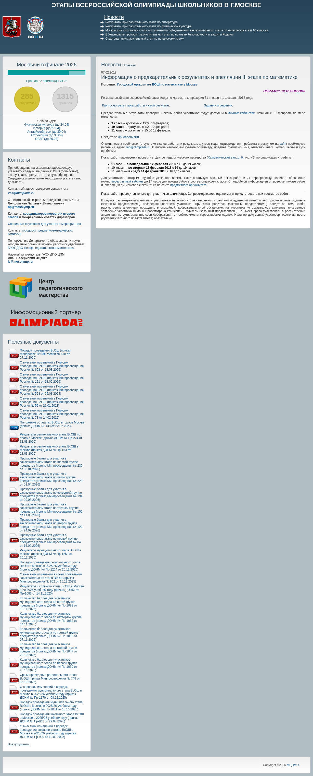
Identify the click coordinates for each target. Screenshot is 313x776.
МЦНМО (293, 765)
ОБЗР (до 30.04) (46, 139)
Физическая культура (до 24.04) (46, 124)
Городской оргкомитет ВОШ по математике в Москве (157, 84)
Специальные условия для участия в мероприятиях (45, 224)
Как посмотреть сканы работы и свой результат (135, 105)
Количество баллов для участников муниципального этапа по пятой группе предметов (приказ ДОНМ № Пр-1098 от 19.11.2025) (48, 604)
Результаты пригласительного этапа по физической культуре (148, 26)
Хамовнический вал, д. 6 (225, 157)
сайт (283, 144)
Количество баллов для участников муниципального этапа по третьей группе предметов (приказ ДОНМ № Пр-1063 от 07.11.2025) (49, 634)
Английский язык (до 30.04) (46, 132)
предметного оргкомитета (188, 185)
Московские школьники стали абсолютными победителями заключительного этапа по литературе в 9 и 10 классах (186, 30)
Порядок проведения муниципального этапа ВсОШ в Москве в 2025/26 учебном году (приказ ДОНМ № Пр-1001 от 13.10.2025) (51, 705)
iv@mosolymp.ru (20, 261)
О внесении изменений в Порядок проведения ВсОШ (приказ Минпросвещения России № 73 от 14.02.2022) (52, 414)
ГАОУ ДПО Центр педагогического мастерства (41, 248)
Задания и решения (218, 105)
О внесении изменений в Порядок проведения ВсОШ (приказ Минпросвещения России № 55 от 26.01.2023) (52, 402)
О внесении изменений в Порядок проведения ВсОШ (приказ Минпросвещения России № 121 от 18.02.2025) (52, 378)
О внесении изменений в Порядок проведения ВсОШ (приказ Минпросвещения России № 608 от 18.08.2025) (52, 366)
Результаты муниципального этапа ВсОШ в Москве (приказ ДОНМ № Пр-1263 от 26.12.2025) (50, 554)
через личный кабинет (127, 181)
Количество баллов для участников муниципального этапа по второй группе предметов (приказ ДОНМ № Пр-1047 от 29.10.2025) (48, 649)
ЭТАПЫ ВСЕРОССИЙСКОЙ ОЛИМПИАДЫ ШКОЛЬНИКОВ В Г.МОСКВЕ (157, 5)
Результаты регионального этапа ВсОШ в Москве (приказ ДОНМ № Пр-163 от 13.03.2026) (49, 450)
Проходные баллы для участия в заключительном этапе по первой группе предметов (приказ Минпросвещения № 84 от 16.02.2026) (50, 540)
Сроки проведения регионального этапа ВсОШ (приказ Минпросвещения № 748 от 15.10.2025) (50, 678)
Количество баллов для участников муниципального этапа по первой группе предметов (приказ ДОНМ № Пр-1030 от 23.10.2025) (48, 665)
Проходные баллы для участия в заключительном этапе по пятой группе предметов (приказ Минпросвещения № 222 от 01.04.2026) (51, 479)
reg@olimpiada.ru (138, 147)
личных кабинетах (241, 113)
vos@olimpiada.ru (21, 193)
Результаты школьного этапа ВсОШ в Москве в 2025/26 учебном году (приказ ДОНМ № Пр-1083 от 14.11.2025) (52, 590)
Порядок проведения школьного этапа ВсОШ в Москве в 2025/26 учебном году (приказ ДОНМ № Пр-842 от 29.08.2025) (52, 717)
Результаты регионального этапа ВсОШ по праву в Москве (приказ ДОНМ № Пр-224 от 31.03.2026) (51, 438)
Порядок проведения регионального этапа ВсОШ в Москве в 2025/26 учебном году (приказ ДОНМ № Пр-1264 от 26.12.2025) (50, 566)
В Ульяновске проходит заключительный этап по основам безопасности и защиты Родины (169, 34)
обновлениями (128, 137)
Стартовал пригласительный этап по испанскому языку (144, 38)
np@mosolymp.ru (21, 207)
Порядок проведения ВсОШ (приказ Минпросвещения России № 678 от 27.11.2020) (45, 354)
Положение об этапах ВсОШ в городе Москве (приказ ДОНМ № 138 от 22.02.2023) (52, 424)
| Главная (129, 65)
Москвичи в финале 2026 (47, 64)
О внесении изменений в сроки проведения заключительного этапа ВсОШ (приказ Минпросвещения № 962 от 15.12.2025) (51, 578)
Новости (114, 17)
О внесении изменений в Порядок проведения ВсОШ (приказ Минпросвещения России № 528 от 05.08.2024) (52, 390)
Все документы (19, 744)
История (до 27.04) (46, 128)
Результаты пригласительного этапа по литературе (141, 22)
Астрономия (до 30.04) (47, 135)
